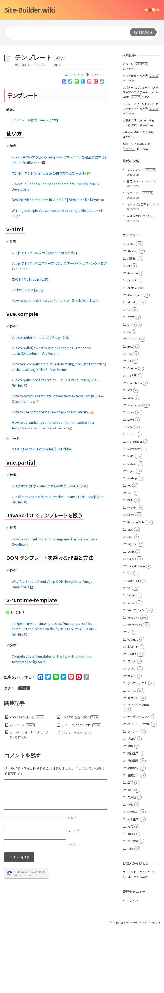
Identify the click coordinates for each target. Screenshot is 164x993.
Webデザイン (135, 674)
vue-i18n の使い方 (27, 781)
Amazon (132, 337)
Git (129, 425)
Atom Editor (135, 359)
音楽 (130, 913)
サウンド (133, 762)
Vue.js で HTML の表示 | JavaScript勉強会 (45, 316)
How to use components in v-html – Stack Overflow (53, 476)
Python (131, 572)
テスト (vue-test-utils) (81, 789)
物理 (130, 869)
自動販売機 (140, 280)
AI (128, 330)
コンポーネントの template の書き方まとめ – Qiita (51, 237)
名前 (72, 882)
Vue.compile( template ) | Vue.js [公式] (41, 401)
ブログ (131, 803)
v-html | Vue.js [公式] (27, 354)
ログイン (132, 965)
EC (129, 396)
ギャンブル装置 (143, 268)
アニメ (131, 725)
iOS (129, 454)
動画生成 (133, 817)
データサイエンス (138, 781)
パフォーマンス (77, 797)
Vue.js (26, 129)
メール (73, 895)
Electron (132, 403)
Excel (130, 410)
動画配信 (133, 832)
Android (132, 344)
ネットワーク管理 (138, 788)
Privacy (18, 939)
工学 (130, 847)
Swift (130, 616)
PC (129, 550)
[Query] (66, 33)
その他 (131, 718)
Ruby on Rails (135, 586)
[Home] (16, 129)
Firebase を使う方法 (80, 781)
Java (130, 462)
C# (129, 374)
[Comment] (55, 859)
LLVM (130, 484)
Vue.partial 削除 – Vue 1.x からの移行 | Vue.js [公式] (50, 550)
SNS (130, 594)
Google (132, 432)
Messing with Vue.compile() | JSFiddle (41, 513)
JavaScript (134, 469)
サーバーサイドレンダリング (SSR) (29, 798)
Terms (28, 939)
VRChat (131, 659)
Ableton (132, 315)
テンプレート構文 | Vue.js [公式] (35, 184)
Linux (130, 476)
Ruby (130, 579)
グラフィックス (137, 747)
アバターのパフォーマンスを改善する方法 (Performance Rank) (140, 156)
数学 (130, 854)
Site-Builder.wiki (29, 10)
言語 (130, 898)
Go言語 (132, 440)
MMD (130, 520)
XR (129, 696)
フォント (133, 795)
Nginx (131, 535)
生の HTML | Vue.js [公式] (31, 343)
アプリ (131, 733)
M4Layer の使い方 (138, 196)
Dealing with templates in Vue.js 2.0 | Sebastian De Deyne (58, 263)
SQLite (131, 608)
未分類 (131, 861)
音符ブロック (141, 245)
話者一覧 (135, 128)
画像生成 (133, 883)
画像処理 (133, 876)
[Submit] (143, 32)
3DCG (131, 308)
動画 (130, 810)
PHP (130, 564)
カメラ (131, 740)
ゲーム (131, 755)
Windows (133, 681)
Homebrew (134, 447)
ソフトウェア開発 (138, 769)
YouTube (132, 703)
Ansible (132, 352)
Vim (129, 637)
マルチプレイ (141, 234)
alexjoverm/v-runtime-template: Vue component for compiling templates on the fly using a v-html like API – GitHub (54, 693)
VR (129, 652)
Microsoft (133, 513)
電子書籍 (133, 905)
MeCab (131, 498)
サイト (72, 908)
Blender (132, 366)
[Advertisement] (82, 77)
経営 (130, 891)
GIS (129, 418)
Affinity (131, 323)
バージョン (22, 789)
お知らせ (133, 711)
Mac (130, 491)
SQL (130, 601)
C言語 (131, 381)
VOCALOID (134, 645)
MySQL (131, 528)
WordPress (134, 689)
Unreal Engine (136, 630)
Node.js (132, 542)
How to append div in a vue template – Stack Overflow (55, 364)
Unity (130, 623)
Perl (130, 557)
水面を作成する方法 (141, 140)
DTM (130, 388)
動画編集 (133, 825)
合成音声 (133, 839)
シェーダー (140, 257)
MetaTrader (134, 506)
